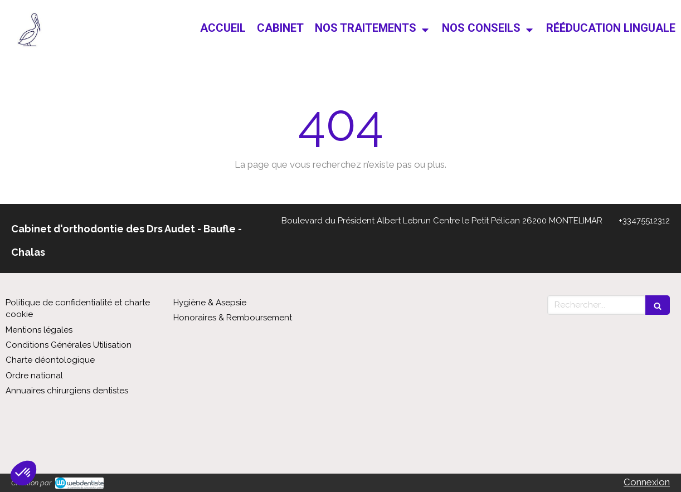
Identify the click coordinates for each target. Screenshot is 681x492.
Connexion (647, 482)
